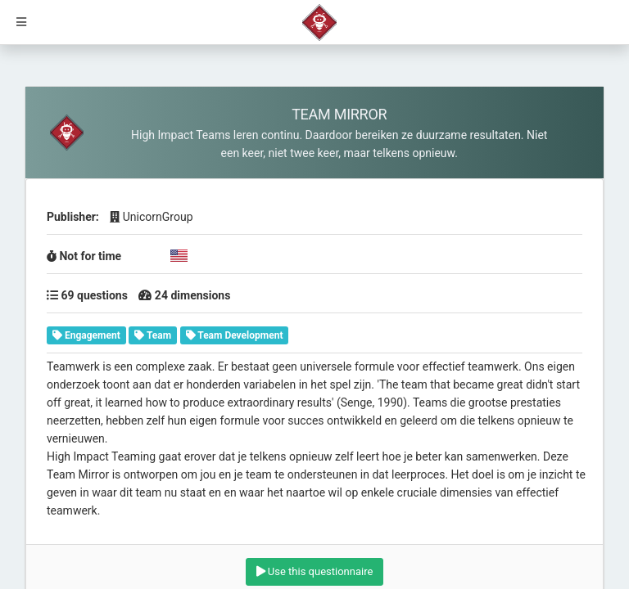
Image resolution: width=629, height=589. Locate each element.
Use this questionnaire (314, 571)
